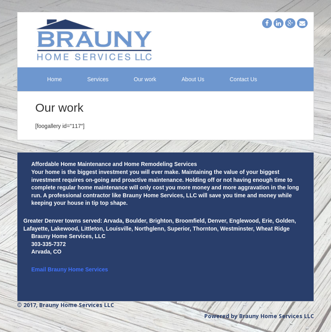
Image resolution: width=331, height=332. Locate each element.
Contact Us (243, 79)
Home (54, 79)
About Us (193, 79)
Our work (145, 79)
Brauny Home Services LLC (276, 316)
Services (97, 79)
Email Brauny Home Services (69, 269)
